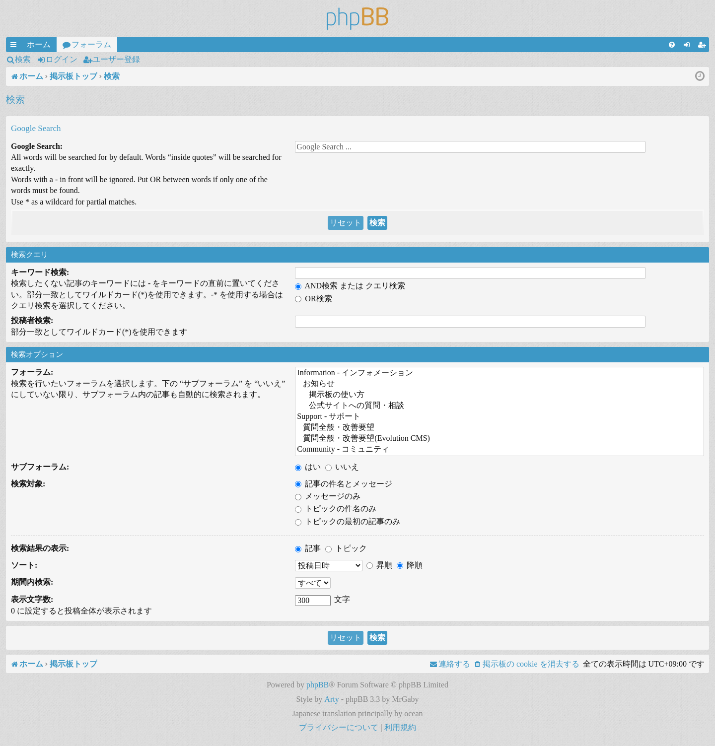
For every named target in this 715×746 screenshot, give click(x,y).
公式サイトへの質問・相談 (499, 406)
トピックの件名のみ (335, 508)
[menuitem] (671, 44)
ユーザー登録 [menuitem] (703, 46)
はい (308, 467)
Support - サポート (499, 416)
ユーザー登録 (116, 59)
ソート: (24, 565)
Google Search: (37, 146)
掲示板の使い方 (499, 395)
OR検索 (313, 298)
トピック (346, 548)
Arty (331, 699)
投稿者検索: (32, 320)
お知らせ (499, 384)
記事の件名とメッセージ (343, 483)
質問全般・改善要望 (499, 427)
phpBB (317, 684)
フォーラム (91, 44)
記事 (308, 548)
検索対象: (28, 483)
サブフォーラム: (40, 467)
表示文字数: (32, 599)
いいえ (342, 467)
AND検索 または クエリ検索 (350, 285)
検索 (23, 59)
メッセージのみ (327, 496)
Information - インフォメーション (499, 373)
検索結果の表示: (40, 548)
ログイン (61, 59)
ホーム (39, 44)
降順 (410, 565)
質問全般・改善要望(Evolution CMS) (499, 438)
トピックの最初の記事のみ (347, 521)
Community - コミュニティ (499, 449)
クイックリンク (15, 46)
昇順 (379, 565)
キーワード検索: (40, 272)
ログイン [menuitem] (688, 46)
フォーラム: (32, 372)
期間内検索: (32, 582)
